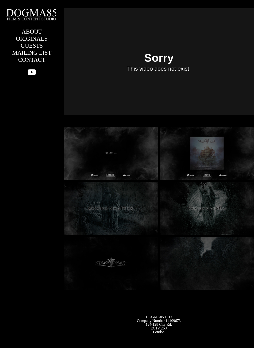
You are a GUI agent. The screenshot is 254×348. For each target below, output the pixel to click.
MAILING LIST (31, 53)
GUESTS (32, 45)
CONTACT (31, 60)
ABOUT (32, 31)
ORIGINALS (32, 38)
